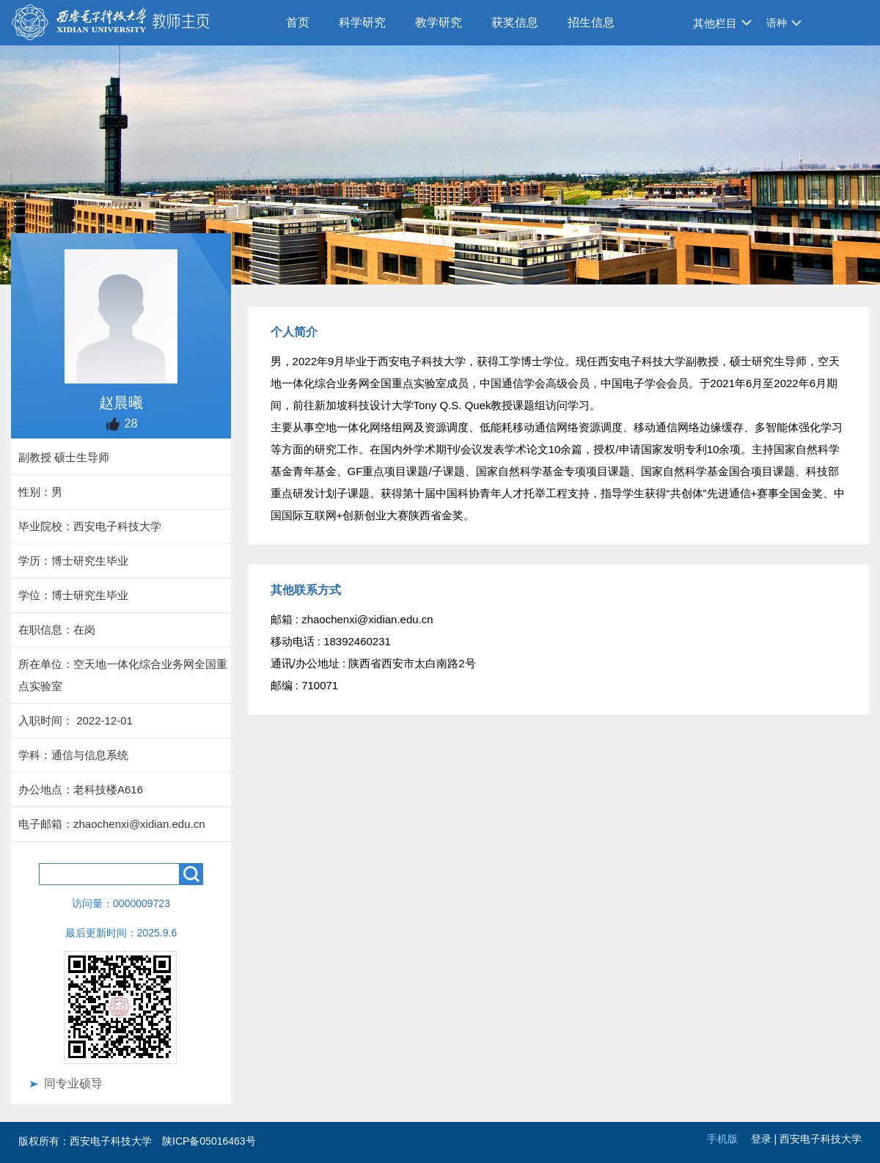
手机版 (722, 1139)
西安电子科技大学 (821, 1139)
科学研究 (362, 22)
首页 (297, 22)
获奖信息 (514, 22)
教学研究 (438, 22)
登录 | (765, 1139)
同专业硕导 (73, 1083)
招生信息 (591, 22)
